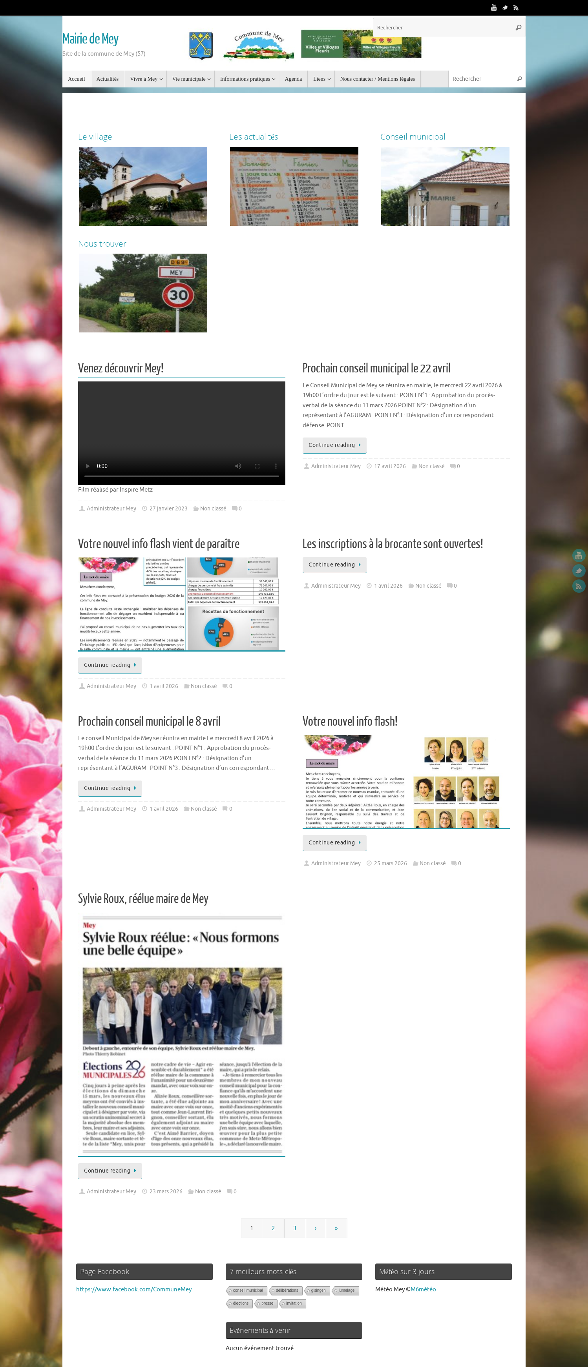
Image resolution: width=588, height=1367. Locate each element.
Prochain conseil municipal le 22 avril (377, 368)
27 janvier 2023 (169, 508)
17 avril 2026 (390, 466)
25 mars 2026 (390, 863)
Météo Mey (390, 1289)
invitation (293, 1303)
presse (267, 1303)
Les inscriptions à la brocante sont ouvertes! (393, 544)
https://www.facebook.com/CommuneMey (134, 1289)
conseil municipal (248, 1290)
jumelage (347, 1290)
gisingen (318, 1290)
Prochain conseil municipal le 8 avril (149, 722)
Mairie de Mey (90, 39)
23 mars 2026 (166, 1191)
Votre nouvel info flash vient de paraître (158, 544)
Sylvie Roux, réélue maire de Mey (143, 899)
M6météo (423, 1289)
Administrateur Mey (111, 508)
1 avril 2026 (164, 686)
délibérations (287, 1290)
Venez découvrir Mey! (121, 368)
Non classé (213, 508)
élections (240, 1303)
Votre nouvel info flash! (350, 722)
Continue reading (336, 445)
